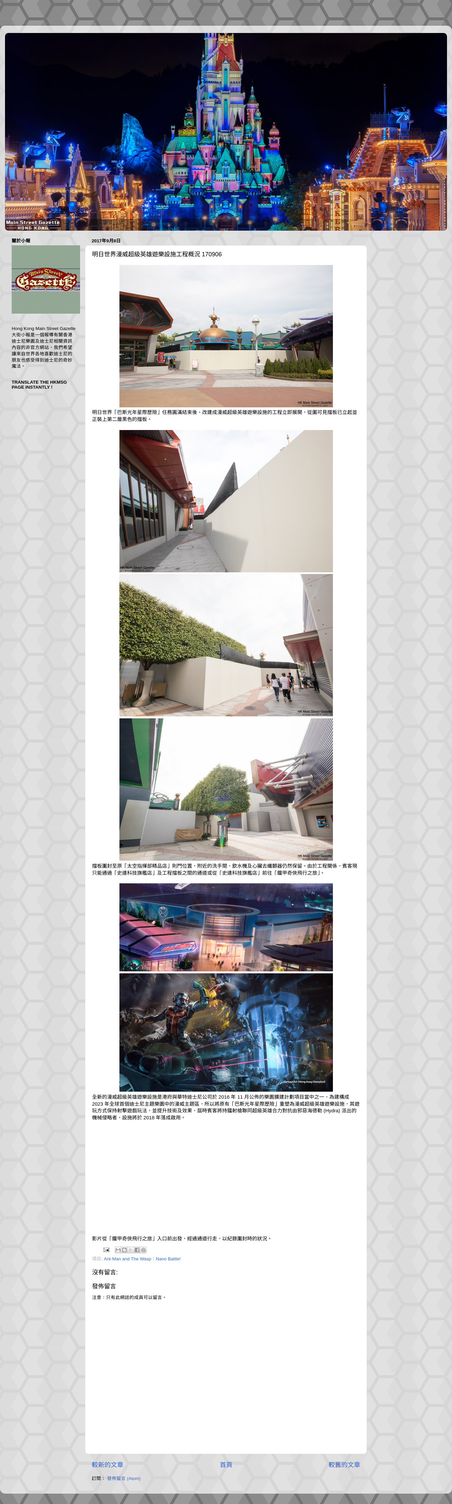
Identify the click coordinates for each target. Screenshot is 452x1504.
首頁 (226, 1464)
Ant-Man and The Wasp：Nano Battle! (142, 1258)
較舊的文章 (344, 1464)
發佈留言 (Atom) (123, 1478)
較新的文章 (107, 1464)
